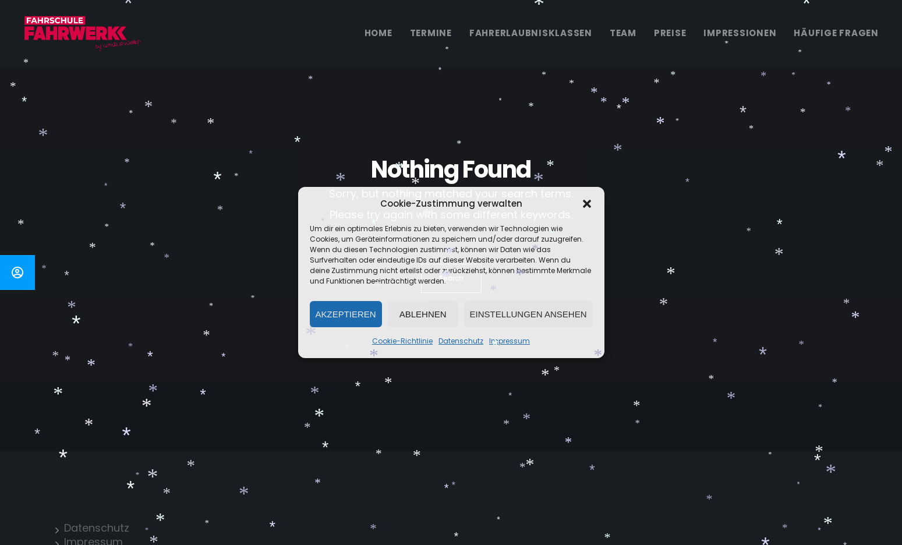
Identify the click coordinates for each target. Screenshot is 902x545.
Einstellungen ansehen (528, 314)
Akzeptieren (346, 314)
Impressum (509, 341)
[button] (587, 204)
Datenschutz (460, 341)
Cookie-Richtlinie (402, 341)
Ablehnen (423, 314)
